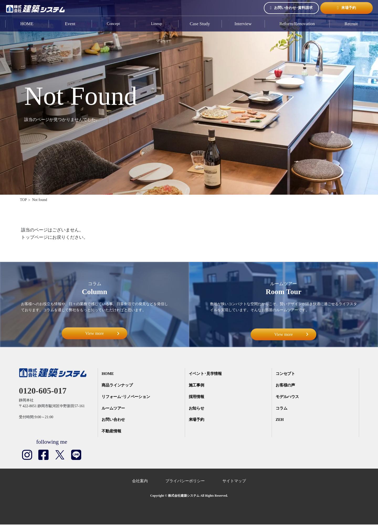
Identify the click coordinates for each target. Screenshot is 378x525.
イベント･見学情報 (205, 374)
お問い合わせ (113, 420)
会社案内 (140, 481)
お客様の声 (286, 385)
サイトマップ (234, 481)
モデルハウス (288, 397)
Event (70, 23)
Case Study (200, 23)
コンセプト (286, 374)
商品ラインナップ (117, 385)
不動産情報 (112, 431)
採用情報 (196, 397)
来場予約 (346, 8)
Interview (242, 23)
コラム (282, 408)
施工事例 (196, 385)
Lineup (156, 24)
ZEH (280, 420)
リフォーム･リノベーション (126, 397)
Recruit (351, 23)
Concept (113, 24)
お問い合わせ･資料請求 (291, 8)
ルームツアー (113, 408)
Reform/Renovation (297, 23)
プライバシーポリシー (185, 481)
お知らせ (196, 408)
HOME (26, 23)
